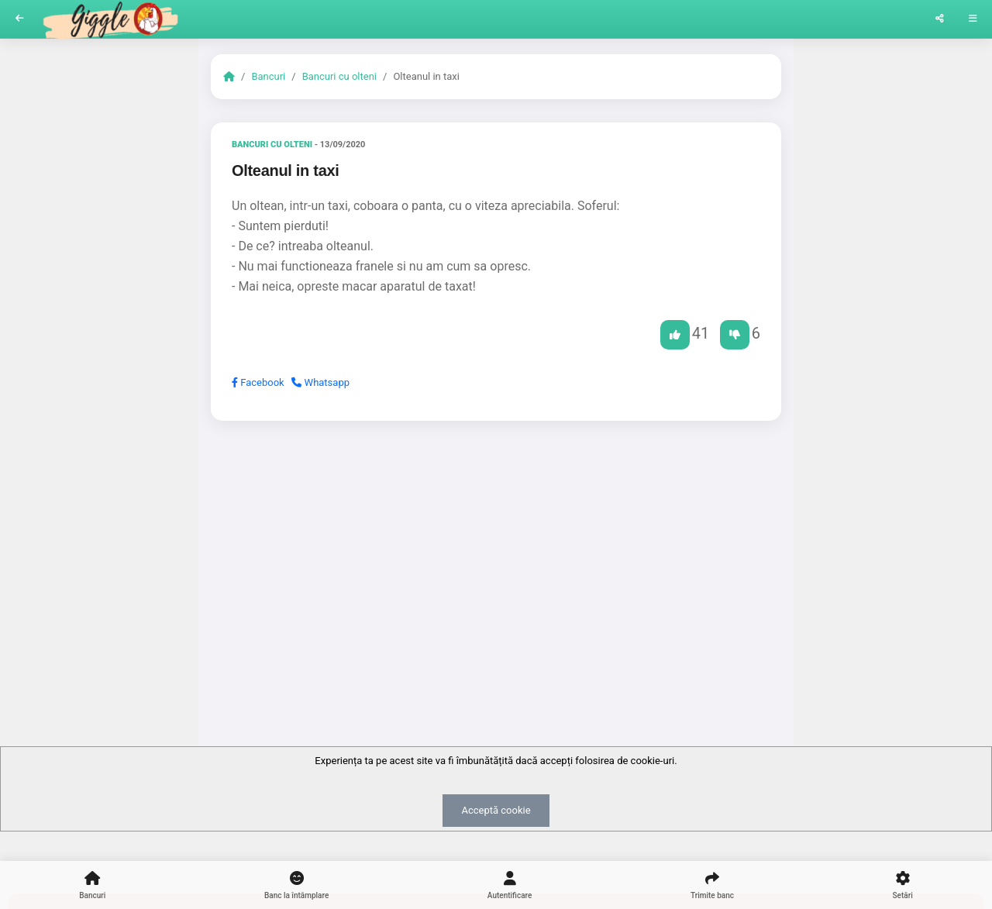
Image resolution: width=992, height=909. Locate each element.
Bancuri (268, 76)
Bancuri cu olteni (339, 76)
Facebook (258, 382)
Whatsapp (320, 382)
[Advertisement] (496, 552)
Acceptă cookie (495, 810)
